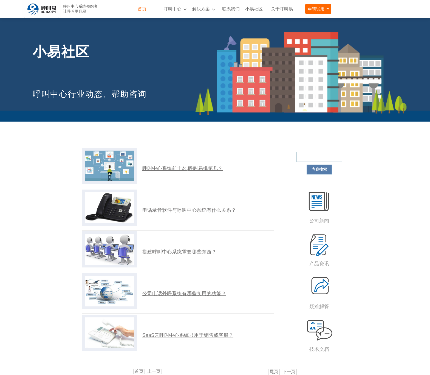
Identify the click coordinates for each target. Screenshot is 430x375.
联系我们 (231, 9)
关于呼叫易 (282, 9)
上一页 (153, 371)
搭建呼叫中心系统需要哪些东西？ (179, 252)
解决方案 (201, 9)
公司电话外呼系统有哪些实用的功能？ (184, 293)
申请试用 (316, 9)
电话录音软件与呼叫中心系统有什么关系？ (189, 210)
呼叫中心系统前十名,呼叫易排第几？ (182, 168)
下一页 (288, 371)
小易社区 (254, 9)
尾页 (274, 371)
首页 (142, 9)
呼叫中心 (172, 9)
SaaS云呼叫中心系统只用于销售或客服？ (187, 335)
